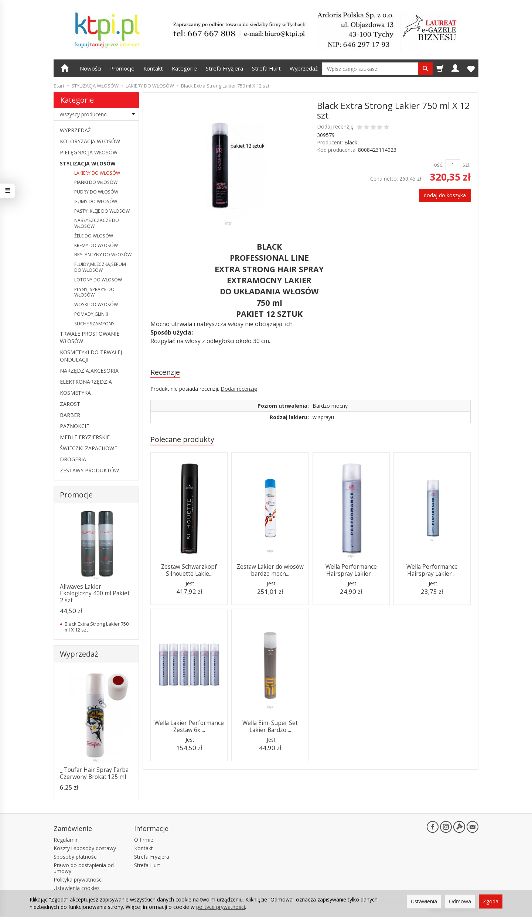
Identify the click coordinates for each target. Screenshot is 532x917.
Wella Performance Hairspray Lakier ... (351, 570)
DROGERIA (73, 459)
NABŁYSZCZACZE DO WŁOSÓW (96, 223)
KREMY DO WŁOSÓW (96, 245)
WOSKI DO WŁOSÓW (96, 304)
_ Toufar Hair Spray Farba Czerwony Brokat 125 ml (94, 773)
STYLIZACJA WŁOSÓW (88, 163)
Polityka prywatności (78, 879)
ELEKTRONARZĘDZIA (86, 381)
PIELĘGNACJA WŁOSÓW (88, 152)
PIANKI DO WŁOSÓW (95, 182)
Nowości (90, 68)
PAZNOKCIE (74, 426)
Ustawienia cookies (77, 888)
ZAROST (70, 403)
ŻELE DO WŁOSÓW (93, 236)
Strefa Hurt (266, 68)
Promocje (122, 68)
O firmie (143, 839)
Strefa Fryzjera (224, 68)
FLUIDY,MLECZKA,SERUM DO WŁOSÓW (100, 267)
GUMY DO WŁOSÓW (95, 201)
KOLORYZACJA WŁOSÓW (90, 141)
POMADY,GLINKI (91, 314)
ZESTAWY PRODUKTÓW (89, 470)
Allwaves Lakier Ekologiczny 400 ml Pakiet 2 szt (95, 593)
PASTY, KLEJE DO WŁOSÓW (102, 211)
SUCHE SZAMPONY (94, 324)
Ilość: (437, 164)
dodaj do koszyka (445, 195)
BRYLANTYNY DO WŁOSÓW (103, 255)
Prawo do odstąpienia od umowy (84, 868)
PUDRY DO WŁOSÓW (96, 192)
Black (350, 142)
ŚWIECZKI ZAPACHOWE (88, 448)
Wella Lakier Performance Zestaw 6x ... (189, 726)
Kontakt (153, 68)
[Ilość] (453, 164)
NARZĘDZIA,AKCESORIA (89, 370)
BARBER (70, 414)
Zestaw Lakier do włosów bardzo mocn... (270, 570)
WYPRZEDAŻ (75, 130)
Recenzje (165, 372)
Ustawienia (424, 901)
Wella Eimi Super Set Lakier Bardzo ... (270, 726)
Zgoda (490, 901)
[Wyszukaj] (425, 68)
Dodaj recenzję (239, 388)
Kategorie (184, 68)
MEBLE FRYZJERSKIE (85, 437)
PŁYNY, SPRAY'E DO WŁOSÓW (94, 292)
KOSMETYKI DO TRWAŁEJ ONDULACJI (91, 356)
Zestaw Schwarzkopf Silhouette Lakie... (189, 570)
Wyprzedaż (304, 68)
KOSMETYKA (75, 392)
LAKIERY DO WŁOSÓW (97, 173)
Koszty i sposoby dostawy (85, 848)
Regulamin (66, 839)
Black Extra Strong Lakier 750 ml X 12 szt (97, 626)
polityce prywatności (220, 906)
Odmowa (460, 901)
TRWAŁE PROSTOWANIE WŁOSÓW (89, 337)
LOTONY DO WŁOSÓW (98, 280)
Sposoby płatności (76, 856)
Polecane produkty (182, 439)
